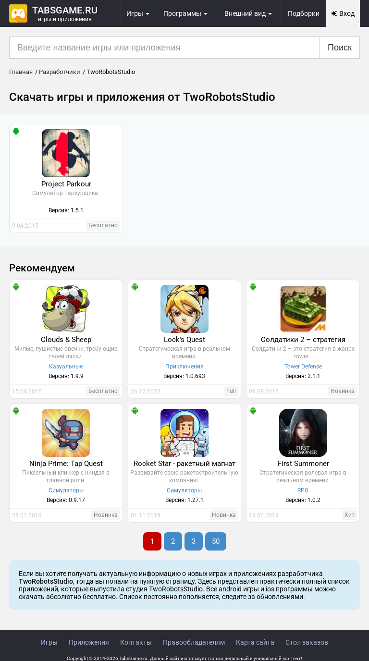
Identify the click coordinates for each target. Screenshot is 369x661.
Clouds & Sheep (66, 339)
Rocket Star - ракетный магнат (184, 463)
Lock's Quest (184, 339)
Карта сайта (255, 642)
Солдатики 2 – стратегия (303, 339)
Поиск (340, 47)
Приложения (89, 642)
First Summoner (303, 463)
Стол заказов (306, 642)
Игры (49, 642)
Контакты (136, 642)
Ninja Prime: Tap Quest (66, 463)
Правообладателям (194, 642)
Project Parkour (66, 184)
